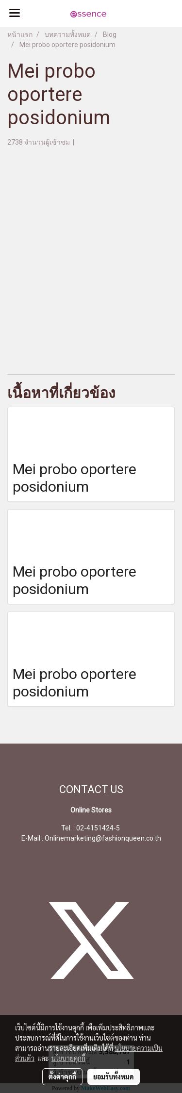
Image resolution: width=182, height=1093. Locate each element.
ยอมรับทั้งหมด (113, 1076)
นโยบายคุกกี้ (68, 1058)
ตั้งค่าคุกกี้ (62, 1076)
